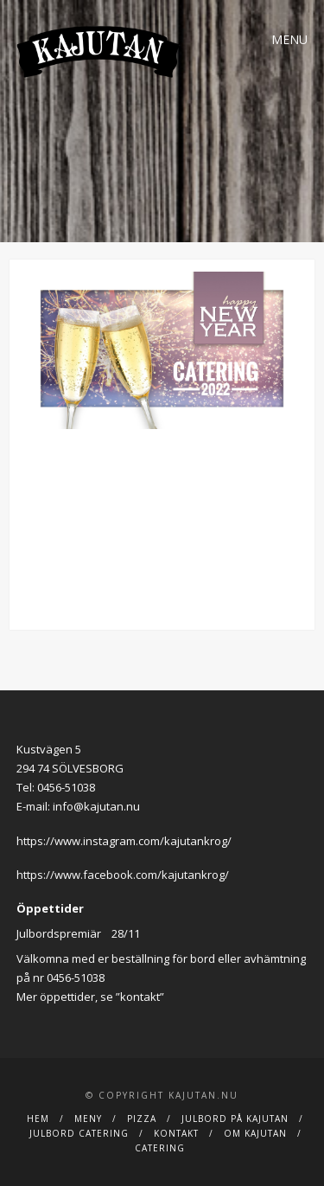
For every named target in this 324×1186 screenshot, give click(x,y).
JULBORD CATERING (79, 1133)
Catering (160, 1148)
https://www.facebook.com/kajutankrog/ (122, 874)
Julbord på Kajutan (235, 1118)
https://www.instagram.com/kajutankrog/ (124, 841)
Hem (38, 1118)
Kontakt (176, 1133)
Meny (88, 1118)
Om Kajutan (255, 1133)
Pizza (141, 1118)
